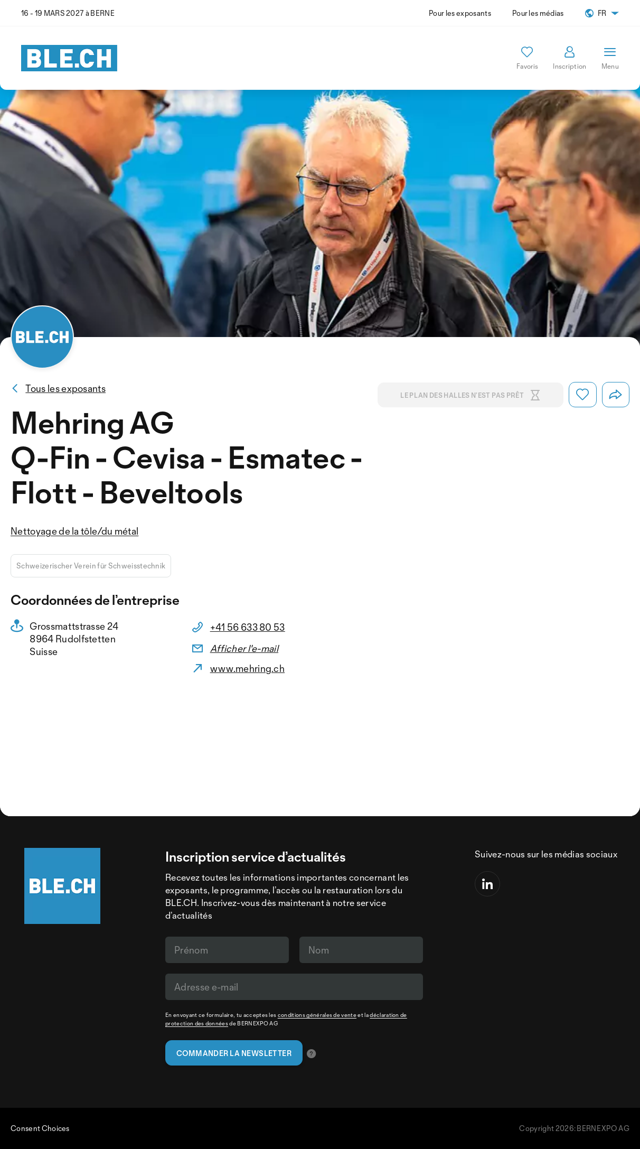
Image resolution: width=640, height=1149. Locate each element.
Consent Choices (40, 1128)
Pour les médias (538, 12)
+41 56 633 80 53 (247, 627)
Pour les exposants (460, 12)
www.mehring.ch (247, 668)
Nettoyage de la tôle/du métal (74, 531)
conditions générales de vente (317, 1015)
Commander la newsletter (233, 1053)
